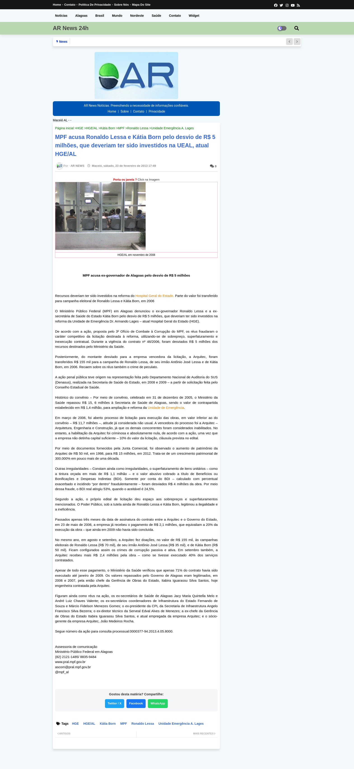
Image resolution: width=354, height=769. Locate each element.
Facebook (136, 703)
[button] (289, 41)
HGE (80, 128)
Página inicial (64, 128)
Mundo (117, 15)
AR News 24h (70, 28)
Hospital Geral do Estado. (154, 296)
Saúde (156, 15)
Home (57, 4)
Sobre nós (121, 4)
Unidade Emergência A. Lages (172, 128)
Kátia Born (107, 128)
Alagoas (81, 15)
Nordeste (137, 15)
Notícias (61, 15)
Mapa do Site (141, 4)
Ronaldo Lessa (137, 128)
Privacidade (157, 111)
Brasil (99, 15)
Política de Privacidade (95, 4)
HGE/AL (92, 128)
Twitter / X (114, 703)
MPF (121, 128)
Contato (69, 4)
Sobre (125, 111)
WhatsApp (158, 703)
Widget (194, 15)
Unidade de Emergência (166, 407)
